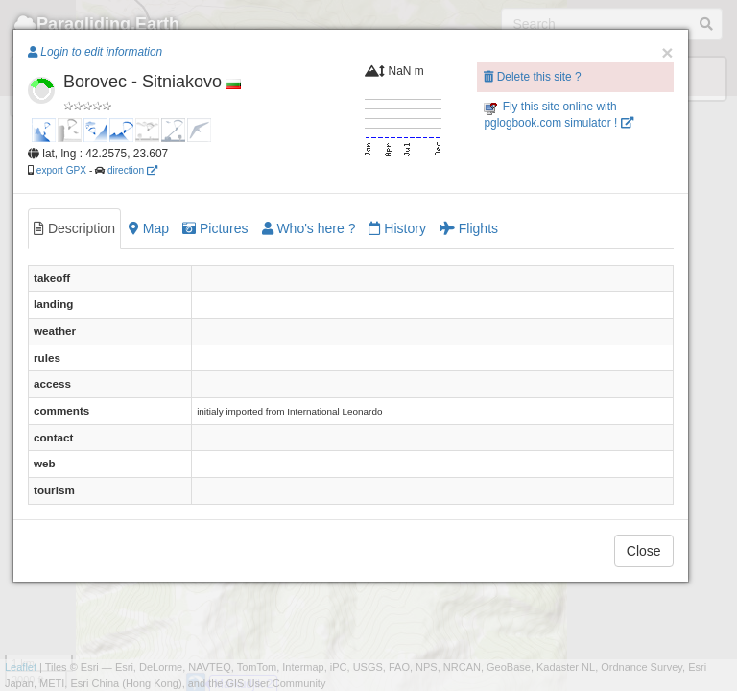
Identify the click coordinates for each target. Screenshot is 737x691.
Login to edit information (95, 52)
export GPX (61, 170)
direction (132, 170)
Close (644, 551)
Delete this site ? (532, 76)
